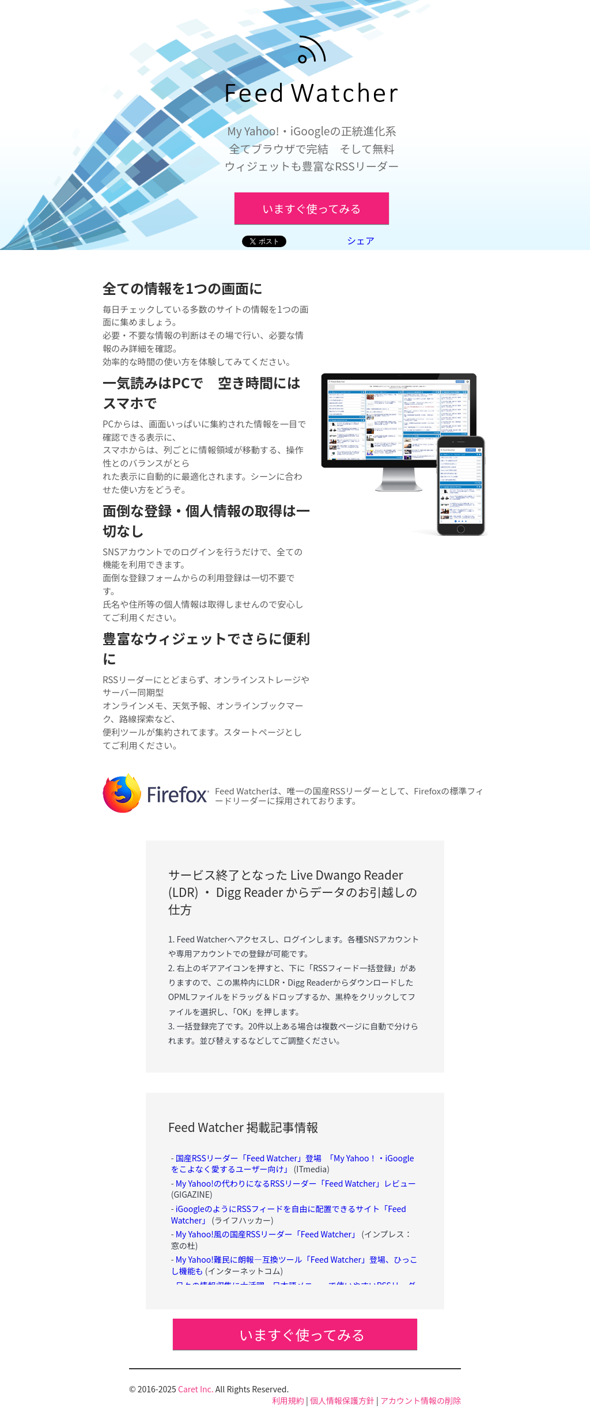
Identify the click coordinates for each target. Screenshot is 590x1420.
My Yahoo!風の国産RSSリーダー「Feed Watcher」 (268, 1234)
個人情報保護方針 (342, 1400)
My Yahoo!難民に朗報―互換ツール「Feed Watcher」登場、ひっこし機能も (294, 1265)
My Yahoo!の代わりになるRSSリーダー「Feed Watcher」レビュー (296, 1183)
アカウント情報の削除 (420, 1400)
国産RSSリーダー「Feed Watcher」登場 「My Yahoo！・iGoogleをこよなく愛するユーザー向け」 (292, 1163)
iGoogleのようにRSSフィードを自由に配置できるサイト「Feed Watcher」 (288, 1214)
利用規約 (288, 1400)
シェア (361, 240)
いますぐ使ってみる (311, 208)
